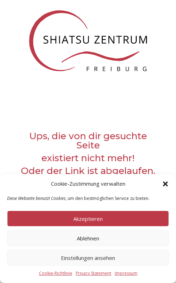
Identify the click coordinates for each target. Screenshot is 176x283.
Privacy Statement (93, 273)
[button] (165, 183)
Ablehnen (88, 238)
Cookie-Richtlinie (55, 273)
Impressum (126, 273)
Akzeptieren (88, 218)
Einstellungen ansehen (88, 257)
